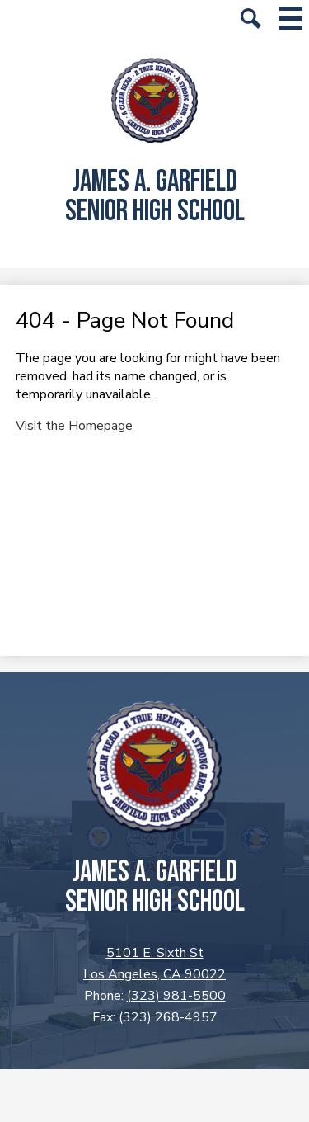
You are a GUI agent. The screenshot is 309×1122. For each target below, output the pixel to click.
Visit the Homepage (74, 426)
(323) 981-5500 (176, 996)
